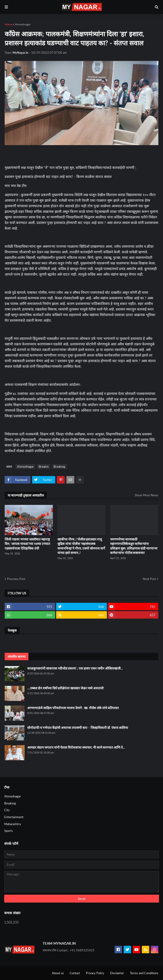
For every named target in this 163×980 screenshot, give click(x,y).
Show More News (146, 495)
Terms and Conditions (144, 973)
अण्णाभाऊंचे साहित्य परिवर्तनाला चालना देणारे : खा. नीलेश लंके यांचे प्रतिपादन (73, 708)
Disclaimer (117, 973)
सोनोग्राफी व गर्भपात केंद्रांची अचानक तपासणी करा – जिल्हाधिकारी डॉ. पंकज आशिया (77, 728)
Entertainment (14, 817)
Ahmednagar (23, 24)
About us (58, 973)
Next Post (149, 579)
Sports (8, 831)
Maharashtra (12, 824)
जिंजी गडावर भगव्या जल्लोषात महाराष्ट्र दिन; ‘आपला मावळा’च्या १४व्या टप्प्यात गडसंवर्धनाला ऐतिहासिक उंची (27, 543)
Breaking (59, 466)
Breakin (44, 466)
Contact (75, 973)
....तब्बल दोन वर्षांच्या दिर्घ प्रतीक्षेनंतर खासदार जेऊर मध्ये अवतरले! (65, 688)
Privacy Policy (95, 973)
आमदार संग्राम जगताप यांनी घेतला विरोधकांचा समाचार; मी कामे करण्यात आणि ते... (76, 747)
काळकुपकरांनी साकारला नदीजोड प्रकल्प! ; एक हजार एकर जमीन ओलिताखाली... (75, 668)
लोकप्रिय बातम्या (16, 656)
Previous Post (16, 579)
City (7, 810)
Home (8, 24)
